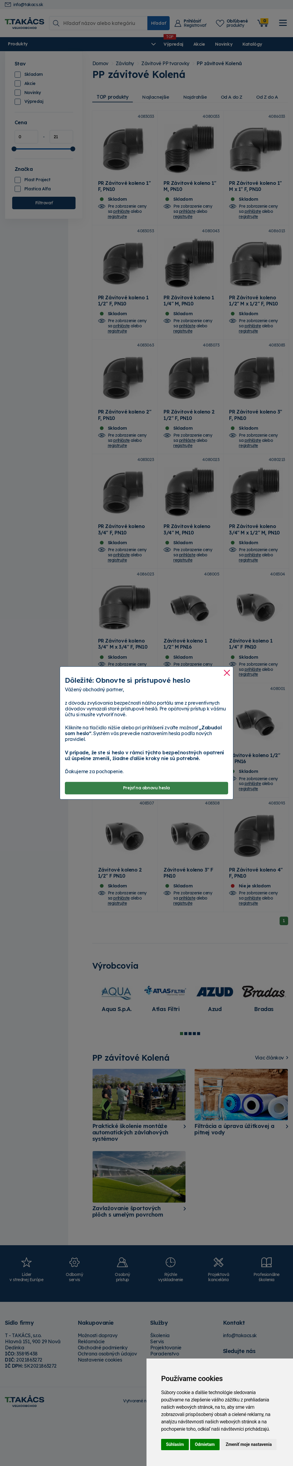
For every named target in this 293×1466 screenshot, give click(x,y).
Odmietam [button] (205, 1444)
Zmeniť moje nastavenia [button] (249, 1444)
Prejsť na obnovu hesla (146, 788)
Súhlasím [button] (175, 1444)
